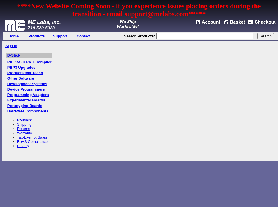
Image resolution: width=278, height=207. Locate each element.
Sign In (11, 46)
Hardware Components (27, 111)
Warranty (24, 133)
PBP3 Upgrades (21, 67)
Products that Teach (25, 73)
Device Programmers (26, 89)
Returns (23, 128)
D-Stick (13, 55)
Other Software (20, 78)
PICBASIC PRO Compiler (29, 62)
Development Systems (27, 84)
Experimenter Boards (26, 100)
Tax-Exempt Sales (32, 137)
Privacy (23, 146)
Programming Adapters (28, 95)
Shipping (24, 124)
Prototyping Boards (24, 105)
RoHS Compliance (32, 141)
